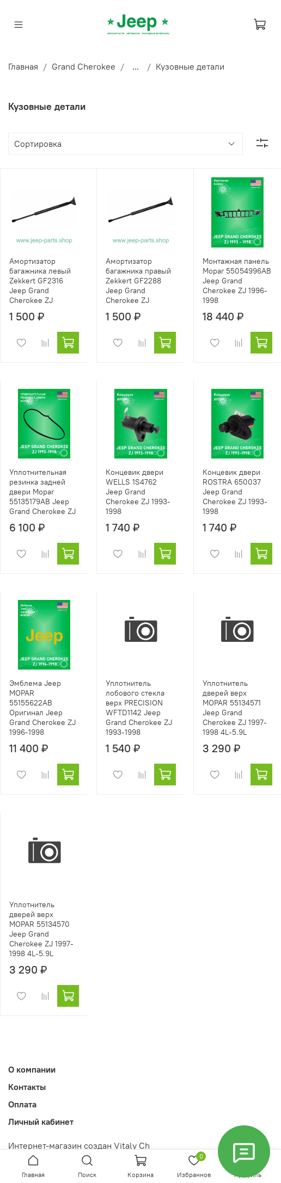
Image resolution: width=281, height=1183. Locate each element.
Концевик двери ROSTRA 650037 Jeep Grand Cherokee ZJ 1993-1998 (235, 491)
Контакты (27, 1086)
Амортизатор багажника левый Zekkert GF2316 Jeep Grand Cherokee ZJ (40, 280)
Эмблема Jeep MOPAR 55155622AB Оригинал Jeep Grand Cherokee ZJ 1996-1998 (42, 707)
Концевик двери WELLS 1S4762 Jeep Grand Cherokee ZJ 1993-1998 (138, 491)
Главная (23, 66)
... (135, 66)
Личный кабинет (41, 1121)
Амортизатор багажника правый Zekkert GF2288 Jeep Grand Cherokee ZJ (138, 280)
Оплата (22, 1104)
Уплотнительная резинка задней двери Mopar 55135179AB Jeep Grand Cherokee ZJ (42, 491)
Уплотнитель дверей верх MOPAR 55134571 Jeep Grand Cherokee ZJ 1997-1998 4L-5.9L (235, 707)
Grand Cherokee (83, 66)
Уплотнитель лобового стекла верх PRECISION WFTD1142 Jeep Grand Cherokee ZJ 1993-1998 (139, 707)
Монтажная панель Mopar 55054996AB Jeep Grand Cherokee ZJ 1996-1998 (237, 280)
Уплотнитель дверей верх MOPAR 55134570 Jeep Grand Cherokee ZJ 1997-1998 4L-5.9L (41, 929)
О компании (32, 1069)
